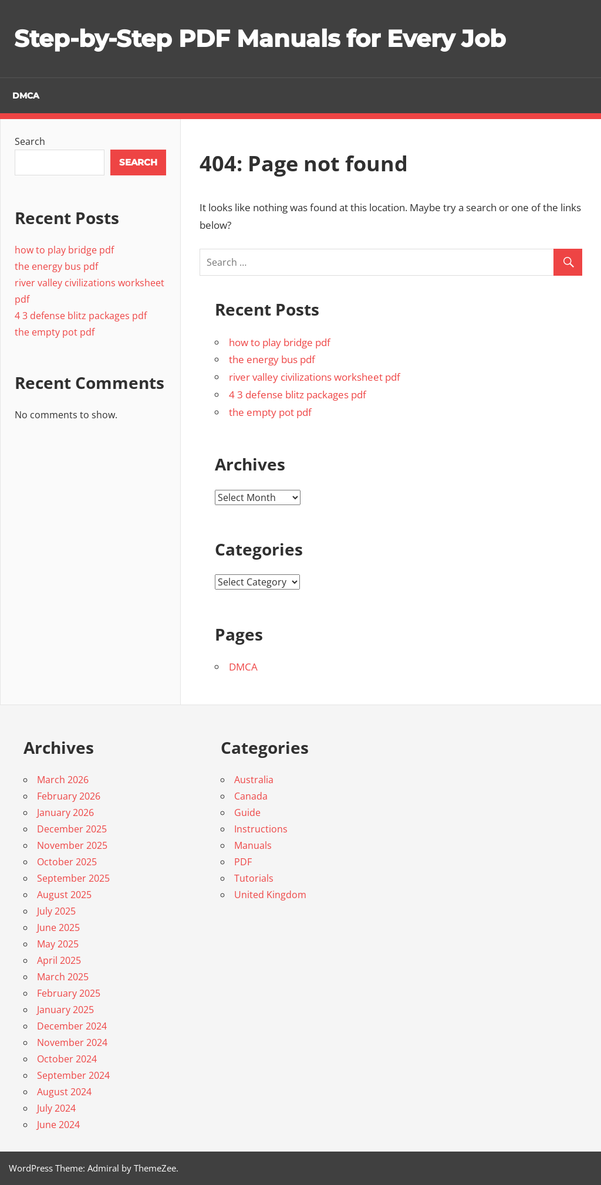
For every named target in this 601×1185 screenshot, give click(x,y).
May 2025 (58, 943)
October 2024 (67, 1058)
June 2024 (58, 1124)
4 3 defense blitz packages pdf (297, 394)
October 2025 (67, 861)
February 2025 (68, 993)
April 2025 (59, 960)
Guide (247, 812)
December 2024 (72, 1026)
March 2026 (63, 779)
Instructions (261, 828)
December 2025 (72, 828)
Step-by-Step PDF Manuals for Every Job (260, 38)
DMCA (25, 95)
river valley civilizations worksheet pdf (314, 377)
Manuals (253, 845)
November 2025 (72, 845)
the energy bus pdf (272, 359)
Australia (254, 779)
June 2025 (58, 927)
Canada (251, 796)
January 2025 (65, 1009)
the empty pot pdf (270, 412)
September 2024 (73, 1075)
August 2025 (64, 894)
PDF (243, 861)
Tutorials (254, 878)
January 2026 (65, 812)
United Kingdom (270, 894)
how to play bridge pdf (279, 342)
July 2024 (56, 1108)
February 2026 (68, 796)
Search (30, 141)
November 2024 (72, 1042)
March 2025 (63, 976)
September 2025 (73, 878)
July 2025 (56, 911)
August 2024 (64, 1091)
